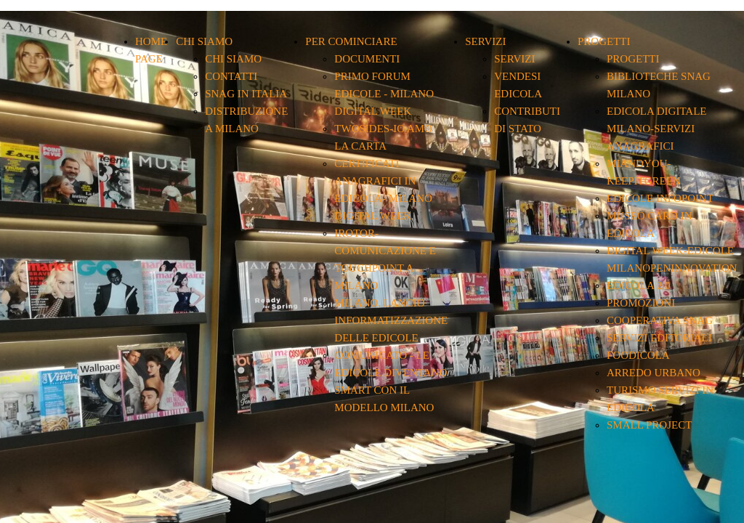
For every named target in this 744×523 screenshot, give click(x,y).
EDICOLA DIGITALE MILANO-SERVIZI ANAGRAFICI (657, 128)
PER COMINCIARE (351, 41)
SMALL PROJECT (649, 425)
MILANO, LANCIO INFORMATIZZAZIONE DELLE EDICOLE (391, 320)
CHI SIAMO (204, 41)
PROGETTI (604, 41)
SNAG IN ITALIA (246, 94)
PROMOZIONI (641, 303)
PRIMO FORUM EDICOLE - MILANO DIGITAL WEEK (384, 93)
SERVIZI (485, 41)
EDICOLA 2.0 (639, 285)
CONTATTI (231, 76)
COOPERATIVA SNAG (660, 320)
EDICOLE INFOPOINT (660, 198)
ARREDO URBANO (653, 372)
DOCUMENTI (367, 59)
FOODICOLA (638, 355)
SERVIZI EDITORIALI (659, 338)
